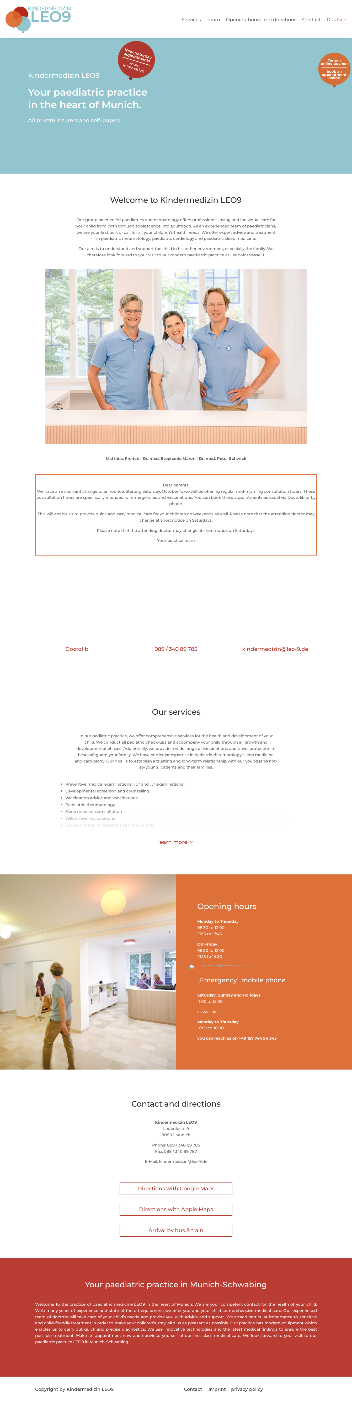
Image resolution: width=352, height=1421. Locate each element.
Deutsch (336, 20)
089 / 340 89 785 (175, 649)
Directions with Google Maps (176, 1201)
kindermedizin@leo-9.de (275, 649)
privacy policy (247, 1401)
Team (213, 20)
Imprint (220, 1401)
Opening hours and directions (261, 20)
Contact (311, 20)
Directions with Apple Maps (176, 1222)
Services (191, 20)
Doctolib (76, 649)
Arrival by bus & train (176, 1243)
